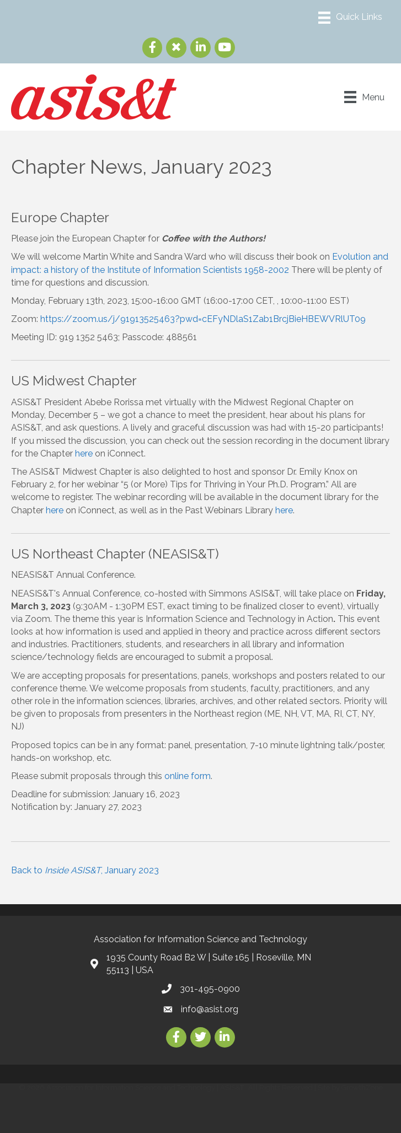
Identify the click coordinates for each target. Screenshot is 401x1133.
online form (187, 776)
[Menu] (350, 17)
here (84, 453)
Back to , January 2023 (85, 870)
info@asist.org (209, 1009)
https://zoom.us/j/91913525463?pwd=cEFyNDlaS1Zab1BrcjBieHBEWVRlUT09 (203, 319)
